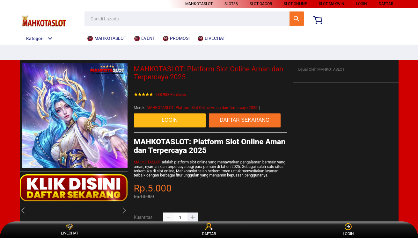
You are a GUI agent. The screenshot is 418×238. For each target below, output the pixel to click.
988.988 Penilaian (171, 95)
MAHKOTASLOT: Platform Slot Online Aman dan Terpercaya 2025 (202, 107)
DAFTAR (386, 4)
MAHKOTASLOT (199, 4)
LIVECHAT (69, 230)
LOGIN (361, 4)
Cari (297, 18)
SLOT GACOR (261, 4)
